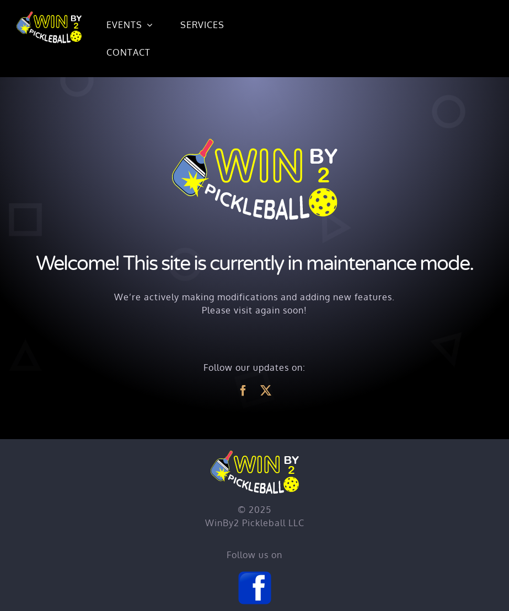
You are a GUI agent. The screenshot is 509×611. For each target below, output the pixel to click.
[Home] (49, 15)
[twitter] (266, 390)
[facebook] (243, 390)
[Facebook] (254, 574)
